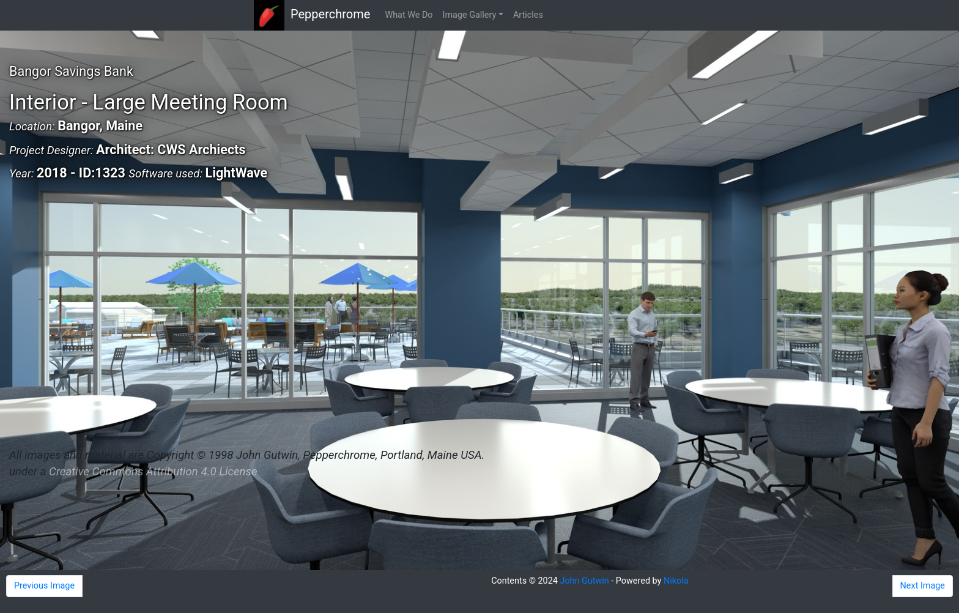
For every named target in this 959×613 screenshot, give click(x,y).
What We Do (408, 15)
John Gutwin (584, 581)
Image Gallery (470, 15)
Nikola (676, 581)
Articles (528, 15)
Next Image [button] (922, 586)
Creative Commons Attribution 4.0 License (153, 471)
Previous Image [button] (44, 586)
